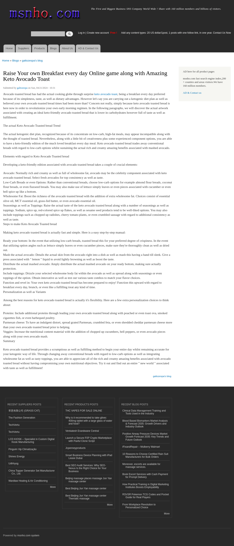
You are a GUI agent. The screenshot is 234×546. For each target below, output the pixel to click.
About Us (67, 48)
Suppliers (23, 48)
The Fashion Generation (21, 417)
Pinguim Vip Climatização (22, 449)
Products (39, 48)
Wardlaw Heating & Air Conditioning (28, 480)
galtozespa (22, 87)
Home (9, 48)
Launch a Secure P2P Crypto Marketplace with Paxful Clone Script (89, 439)
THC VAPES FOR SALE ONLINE (84, 410)
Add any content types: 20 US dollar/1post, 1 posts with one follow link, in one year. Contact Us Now (176, 32)
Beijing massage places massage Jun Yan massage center (89, 480)
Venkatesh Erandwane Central (82, 430)
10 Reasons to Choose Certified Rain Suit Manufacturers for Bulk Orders (145, 455)
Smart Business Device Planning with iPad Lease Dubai (89, 457)
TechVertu (13, 424)
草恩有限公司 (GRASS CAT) (24, 410)
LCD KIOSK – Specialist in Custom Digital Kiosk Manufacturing (31, 440)
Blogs (53, 48)
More (53, 487)
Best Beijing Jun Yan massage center (86, 488)
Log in (81, 32)
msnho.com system (28, 535)
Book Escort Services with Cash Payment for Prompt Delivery (145, 476)
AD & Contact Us (88, 48)
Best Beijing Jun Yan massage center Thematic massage (86, 497)
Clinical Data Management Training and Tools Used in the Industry (144, 412)
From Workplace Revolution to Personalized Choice (139, 506)
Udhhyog (13, 463)
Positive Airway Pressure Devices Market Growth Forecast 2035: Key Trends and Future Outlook (145, 436)
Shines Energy (16, 456)
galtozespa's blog (32, 60)
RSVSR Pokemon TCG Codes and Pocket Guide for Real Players (145, 496)
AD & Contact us (192, 92)
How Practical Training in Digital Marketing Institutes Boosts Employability (145, 486)
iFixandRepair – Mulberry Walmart (141, 446)
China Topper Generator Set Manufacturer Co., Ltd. (31, 472)
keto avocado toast (105, 94)
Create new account (98, 32)
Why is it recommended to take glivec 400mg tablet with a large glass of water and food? (89, 420)
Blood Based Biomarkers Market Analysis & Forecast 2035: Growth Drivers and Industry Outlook (145, 423)
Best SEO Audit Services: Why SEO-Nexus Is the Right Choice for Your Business (86, 468)
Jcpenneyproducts (76, 448)
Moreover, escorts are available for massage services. (141, 465)
